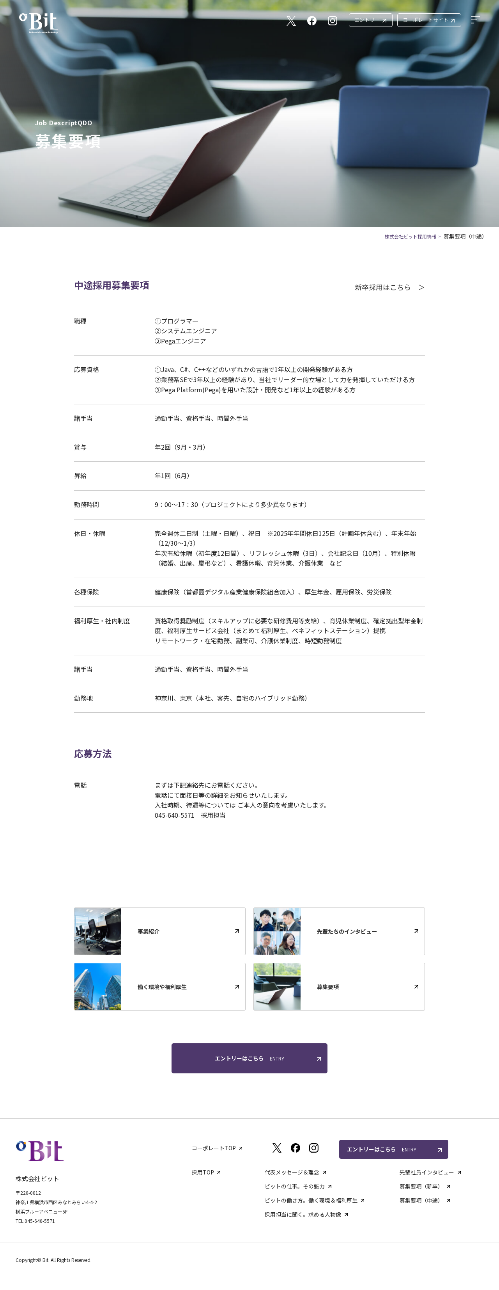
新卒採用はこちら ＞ (390, 287)
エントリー (370, 19)
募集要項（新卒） (421, 1186)
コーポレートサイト (429, 19)
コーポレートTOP (214, 1148)
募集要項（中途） (421, 1200)
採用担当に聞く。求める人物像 (303, 1214)
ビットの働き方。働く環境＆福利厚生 (311, 1200)
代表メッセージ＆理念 (292, 1172)
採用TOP (203, 1172)
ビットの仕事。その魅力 (295, 1186)
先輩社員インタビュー (427, 1172)
